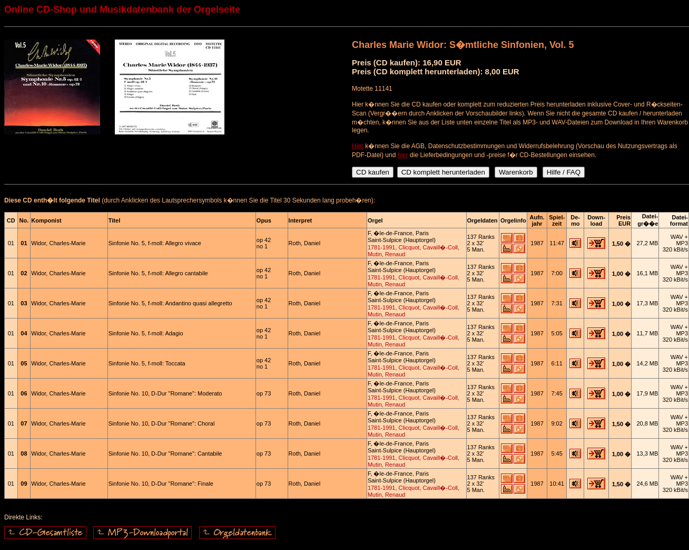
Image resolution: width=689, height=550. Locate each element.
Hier (357, 146)
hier (403, 155)
